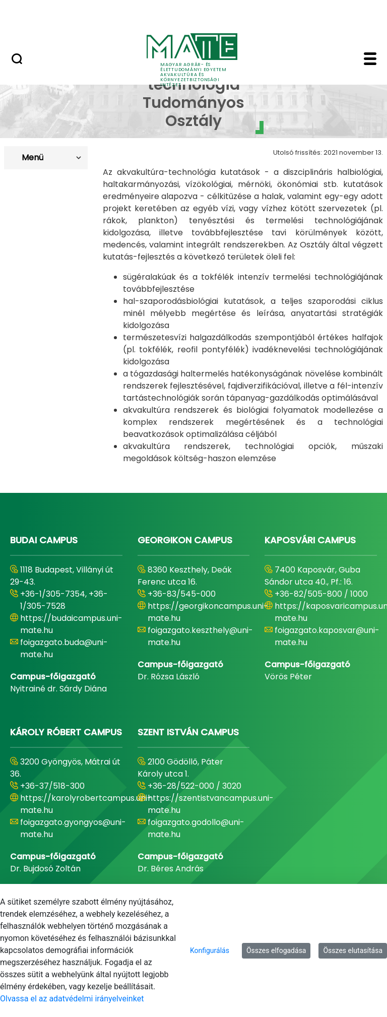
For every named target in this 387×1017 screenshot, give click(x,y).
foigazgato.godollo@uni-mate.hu (196, 828)
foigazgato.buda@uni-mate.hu (64, 648)
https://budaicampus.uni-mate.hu (71, 624)
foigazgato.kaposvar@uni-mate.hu (327, 636)
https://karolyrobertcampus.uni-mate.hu (86, 804)
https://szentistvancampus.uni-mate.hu (211, 804)
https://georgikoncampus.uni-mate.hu (208, 612)
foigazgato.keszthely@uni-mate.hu (200, 636)
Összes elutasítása (352, 950)
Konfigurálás (209, 950)
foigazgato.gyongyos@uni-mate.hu (73, 828)
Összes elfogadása (276, 950)
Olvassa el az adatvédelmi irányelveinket (72, 998)
